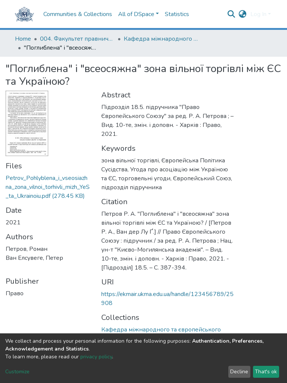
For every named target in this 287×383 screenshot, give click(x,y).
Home (23, 39)
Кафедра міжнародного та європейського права (161, 39)
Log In (258, 14)
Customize (17, 371)
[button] (243, 14)
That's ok (266, 371)
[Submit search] (231, 14)
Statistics (177, 14)
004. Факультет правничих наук (77, 39)
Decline (239, 371)
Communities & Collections (77, 14)
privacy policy (96, 356)
